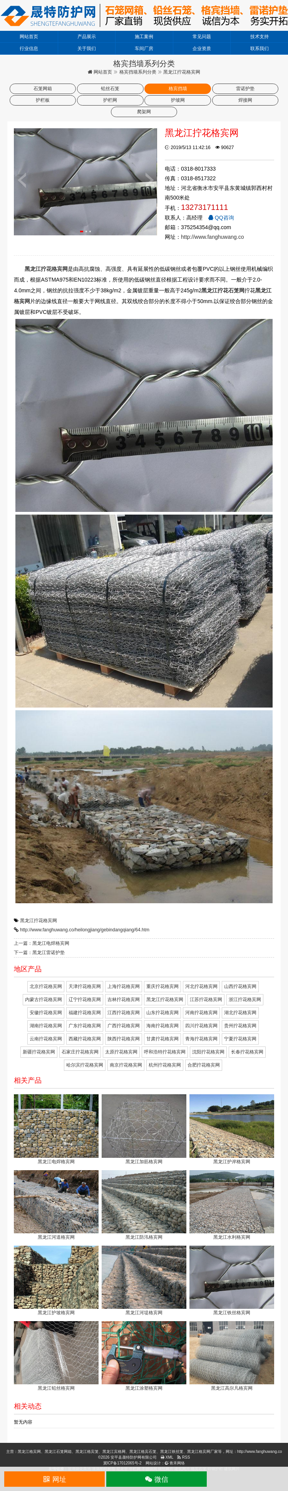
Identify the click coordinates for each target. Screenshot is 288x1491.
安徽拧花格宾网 (46, 1012)
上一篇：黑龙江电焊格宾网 (41, 943)
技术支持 (259, 36)
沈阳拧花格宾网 (208, 1052)
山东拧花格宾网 (162, 1012)
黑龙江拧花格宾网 (38, 920)
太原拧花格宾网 (121, 1052)
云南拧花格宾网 (46, 1039)
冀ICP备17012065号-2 (122, 1463)
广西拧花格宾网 (123, 1025)
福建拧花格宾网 (85, 1012)
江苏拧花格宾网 (206, 999)
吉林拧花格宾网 (123, 999)
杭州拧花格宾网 (165, 1065)
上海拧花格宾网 (123, 986)
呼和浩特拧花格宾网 (165, 1052)
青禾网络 (175, 1463)
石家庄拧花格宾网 (80, 1052)
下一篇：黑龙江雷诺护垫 (39, 952)
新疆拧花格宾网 (39, 1052)
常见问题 (202, 36)
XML (167, 1457)
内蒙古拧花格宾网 (43, 999)
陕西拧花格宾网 (123, 1039)
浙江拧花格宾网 (245, 999)
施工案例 (144, 36)
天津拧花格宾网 (85, 986)
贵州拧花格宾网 (240, 1025)
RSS (183, 1457)
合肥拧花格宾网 (204, 1065)
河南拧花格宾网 (201, 1012)
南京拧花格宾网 (126, 1065)
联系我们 (259, 48)
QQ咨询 (221, 218)
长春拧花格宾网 (247, 1052)
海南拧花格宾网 (162, 1025)
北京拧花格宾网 (46, 986)
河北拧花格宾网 (201, 986)
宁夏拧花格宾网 (240, 1039)
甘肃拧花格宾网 (162, 1039)
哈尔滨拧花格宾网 (84, 1065)
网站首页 (29, 36)
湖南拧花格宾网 (46, 1025)
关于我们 (86, 48)
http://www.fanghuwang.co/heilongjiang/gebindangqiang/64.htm (84, 930)
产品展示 (86, 36)
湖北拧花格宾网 (240, 1012)
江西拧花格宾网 (123, 1012)
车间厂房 (144, 48)
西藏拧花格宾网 (85, 1039)
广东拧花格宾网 (85, 1025)
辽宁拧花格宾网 (85, 999)
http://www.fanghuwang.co (212, 237)
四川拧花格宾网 (201, 1025)
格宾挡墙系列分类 (137, 72)
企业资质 (202, 48)
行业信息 (29, 48)
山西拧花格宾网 (240, 986)
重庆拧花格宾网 (162, 986)
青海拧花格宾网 (201, 1039)
